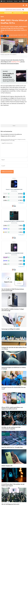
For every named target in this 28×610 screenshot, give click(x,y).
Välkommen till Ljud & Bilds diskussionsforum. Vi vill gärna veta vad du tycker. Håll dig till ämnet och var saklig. (13, 140)
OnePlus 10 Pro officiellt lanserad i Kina (8, 75)
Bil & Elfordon (10, 1)
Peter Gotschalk (13, 35)
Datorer (15, 1)
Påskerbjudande (14, 12)
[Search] (23, 9)
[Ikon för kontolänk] (23, 5)
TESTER (3, 1)
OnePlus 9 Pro (15, 62)
